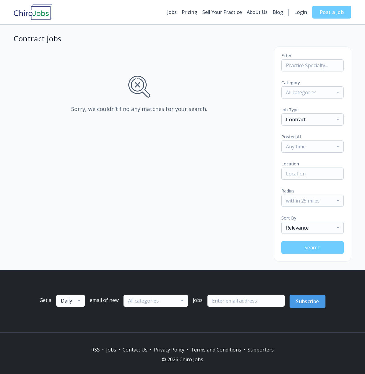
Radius (287, 191)
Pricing (189, 12)
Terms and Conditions (216, 349)
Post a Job (332, 12)
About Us (257, 12)
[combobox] (312, 92)
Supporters (261, 349)
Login (300, 12)
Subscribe (307, 301)
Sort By (288, 218)
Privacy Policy (169, 349)
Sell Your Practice (222, 12)
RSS (95, 349)
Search (312, 247)
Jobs (172, 12)
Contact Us (135, 349)
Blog (278, 12)
